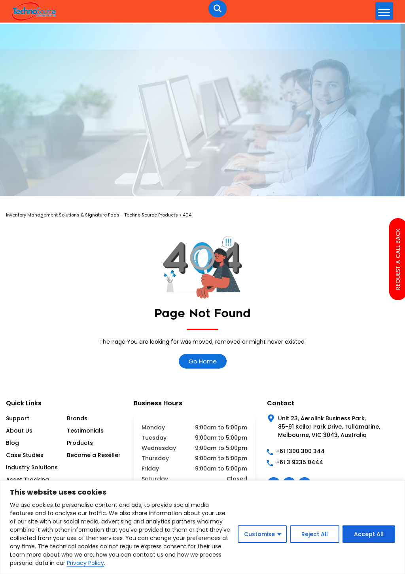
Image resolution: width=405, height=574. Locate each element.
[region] (202, 527)
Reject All (314, 534)
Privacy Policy (85, 563)
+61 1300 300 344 (300, 451)
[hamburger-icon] (384, 11)
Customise (259, 534)
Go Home (203, 361)
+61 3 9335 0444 (299, 462)
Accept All (369, 534)
